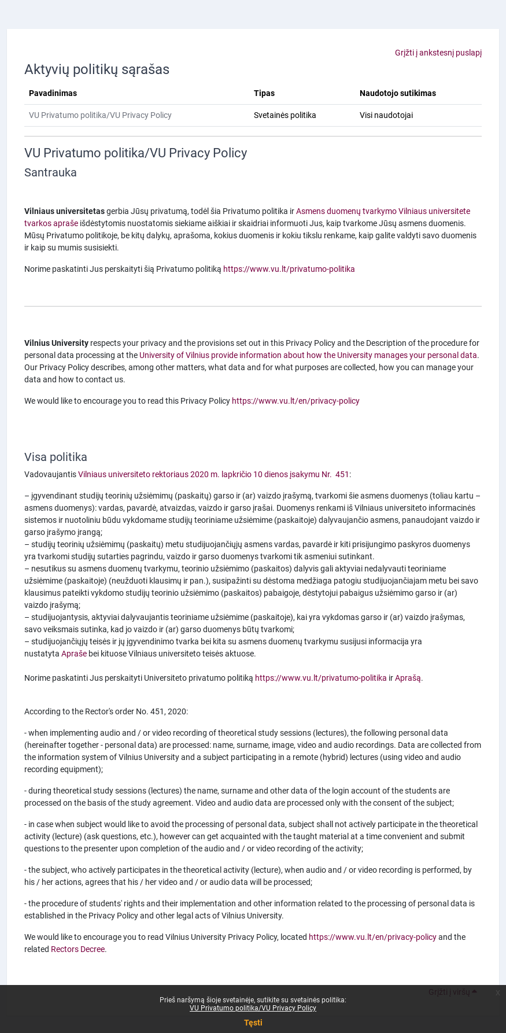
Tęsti (253, 1022)
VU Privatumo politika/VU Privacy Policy (253, 1008)
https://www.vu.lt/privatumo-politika (289, 269)
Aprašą (408, 677)
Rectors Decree (78, 949)
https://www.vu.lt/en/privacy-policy (296, 400)
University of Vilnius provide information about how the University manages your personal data (308, 355)
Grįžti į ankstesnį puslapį (438, 52)
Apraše (74, 653)
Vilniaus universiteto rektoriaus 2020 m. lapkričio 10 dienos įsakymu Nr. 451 (213, 474)
